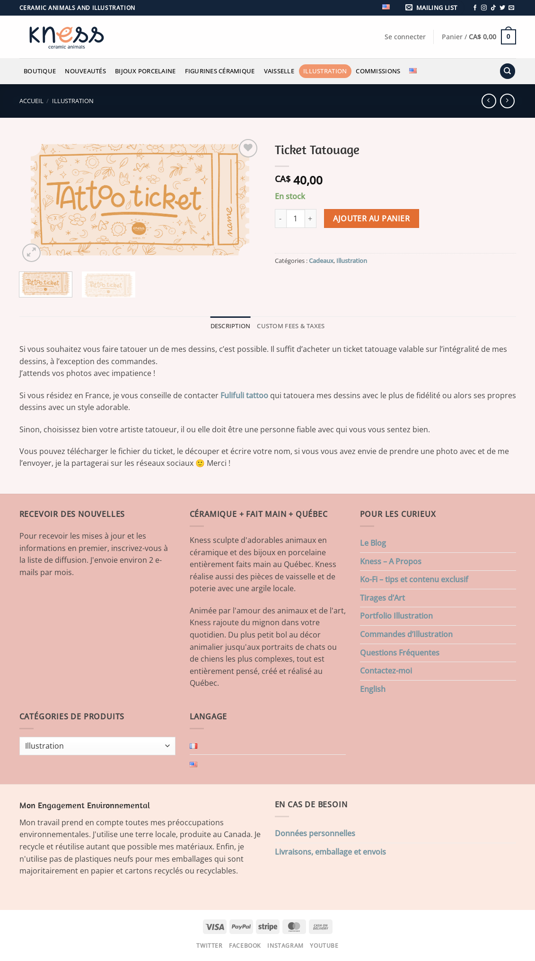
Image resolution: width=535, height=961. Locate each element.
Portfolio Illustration (396, 616)
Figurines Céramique (220, 71)
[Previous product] (507, 101)
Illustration (325, 71)
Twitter (209, 946)
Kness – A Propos (390, 561)
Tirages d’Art (382, 598)
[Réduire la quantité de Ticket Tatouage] (280, 218)
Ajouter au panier (371, 218)
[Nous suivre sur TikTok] (493, 8)
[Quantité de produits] (295, 218)
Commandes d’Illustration (406, 634)
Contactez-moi (386, 670)
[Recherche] (507, 71)
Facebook (245, 946)
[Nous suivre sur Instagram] (484, 8)
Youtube (324, 946)
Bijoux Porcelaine (145, 71)
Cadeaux (321, 260)
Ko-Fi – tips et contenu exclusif (414, 579)
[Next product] (489, 101)
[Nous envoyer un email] (511, 8)
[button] (433, 8)
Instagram (285, 946)
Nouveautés (85, 71)
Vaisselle (279, 71)
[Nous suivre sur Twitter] (502, 8)
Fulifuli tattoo (244, 395)
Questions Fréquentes (399, 652)
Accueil (31, 100)
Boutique (40, 71)
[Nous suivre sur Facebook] (475, 8)
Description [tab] (230, 326)
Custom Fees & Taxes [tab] (291, 326)
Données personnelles (315, 833)
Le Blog (373, 543)
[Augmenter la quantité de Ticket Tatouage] (310, 218)
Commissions (378, 71)
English (373, 689)
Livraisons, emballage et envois (330, 852)
